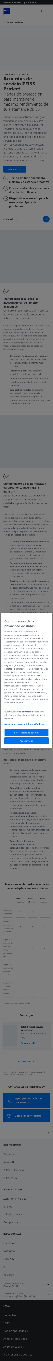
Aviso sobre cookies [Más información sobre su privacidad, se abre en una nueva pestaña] (14, 724)
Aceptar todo (26, 740)
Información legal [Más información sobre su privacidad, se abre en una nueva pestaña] (35, 724)
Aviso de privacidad (22, 711)
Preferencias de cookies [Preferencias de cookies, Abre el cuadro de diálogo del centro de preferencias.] (26, 732)
